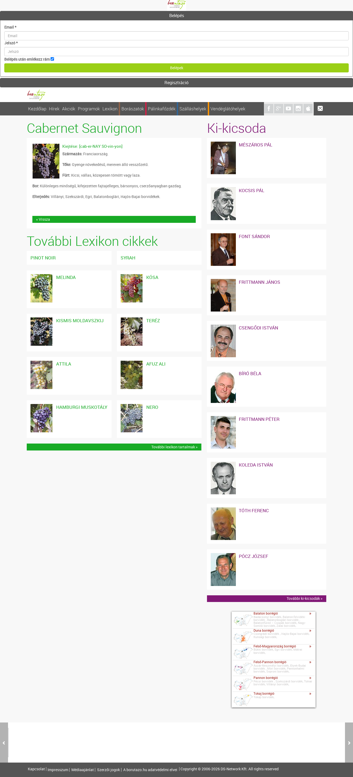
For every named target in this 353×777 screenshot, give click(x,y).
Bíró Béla (250, 373)
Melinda (66, 277)
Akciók (68, 109)
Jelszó (11, 42)
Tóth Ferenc (254, 510)
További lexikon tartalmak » (174, 446)
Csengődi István (258, 328)
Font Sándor (254, 236)
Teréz (153, 320)
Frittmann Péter (259, 419)
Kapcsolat (36, 769)
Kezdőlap (37, 109)
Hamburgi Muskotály (81, 407)
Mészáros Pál (255, 145)
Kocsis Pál (251, 190)
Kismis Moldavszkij (79, 320)
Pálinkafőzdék (161, 109)
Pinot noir (43, 258)
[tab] (176, 15)
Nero (152, 407)
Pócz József (253, 556)
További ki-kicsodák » (305, 598)
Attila (63, 364)
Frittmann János (259, 282)
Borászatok (132, 109)
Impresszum (58, 770)
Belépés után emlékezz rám (27, 59)
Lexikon (109, 109)
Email (10, 27)
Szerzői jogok (108, 770)
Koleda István (256, 465)
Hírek (54, 109)
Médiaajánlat (82, 770)
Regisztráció (176, 83)
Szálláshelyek (192, 109)
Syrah (128, 258)
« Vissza (43, 219)
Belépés (176, 15)
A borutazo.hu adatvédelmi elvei (150, 770)
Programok (89, 109)
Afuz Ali (156, 364)
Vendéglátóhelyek (227, 109)
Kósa (152, 277)
